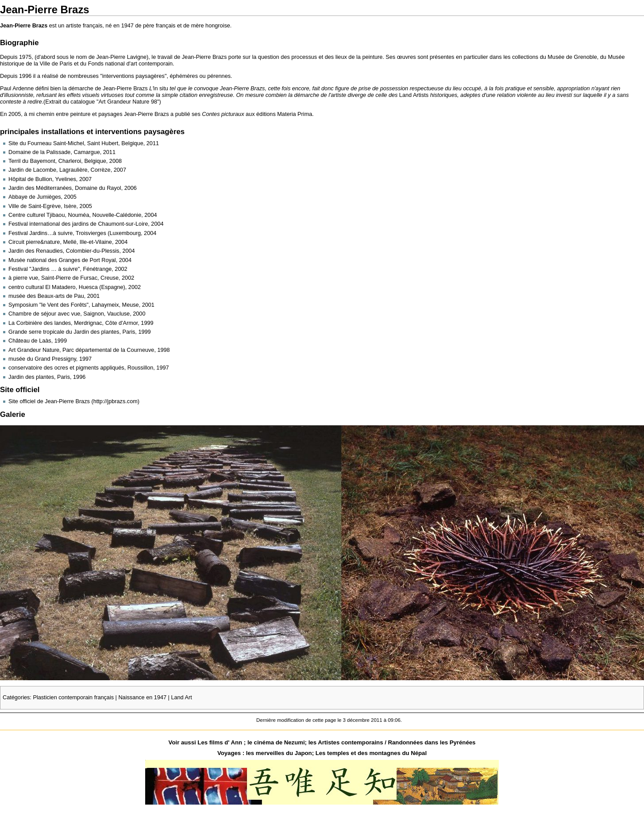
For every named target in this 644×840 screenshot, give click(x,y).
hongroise (217, 26)
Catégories (16, 697)
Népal (419, 753)
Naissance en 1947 (142, 697)
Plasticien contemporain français (73, 697)
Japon (303, 753)
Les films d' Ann (220, 742)
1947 (127, 26)
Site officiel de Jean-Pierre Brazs (49, 401)
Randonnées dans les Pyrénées (431, 742)
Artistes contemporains (350, 742)
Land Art (181, 697)
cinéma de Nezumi (279, 742)
